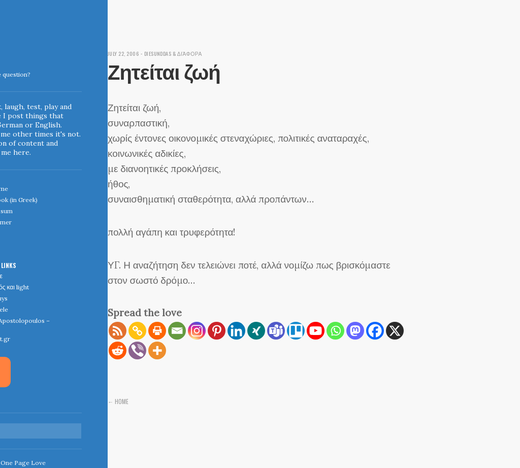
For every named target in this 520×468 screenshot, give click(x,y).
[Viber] (137, 350)
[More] (157, 350)
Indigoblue (7, 71)
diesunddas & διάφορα (179, 53)
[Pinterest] (216, 331)
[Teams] (276, 331)
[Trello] (296, 331)
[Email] (177, 331)
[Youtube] (315, 331)
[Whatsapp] (335, 331)
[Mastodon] (355, 331)
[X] (395, 331)
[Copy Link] (137, 331)
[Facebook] (375, 331)
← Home (118, 401)
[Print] (157, 331)
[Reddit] (117, 350)
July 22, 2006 (125, 53)
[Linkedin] (236, 331)
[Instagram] (197, 331)
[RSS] (117, 331)
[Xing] (256, 331)
